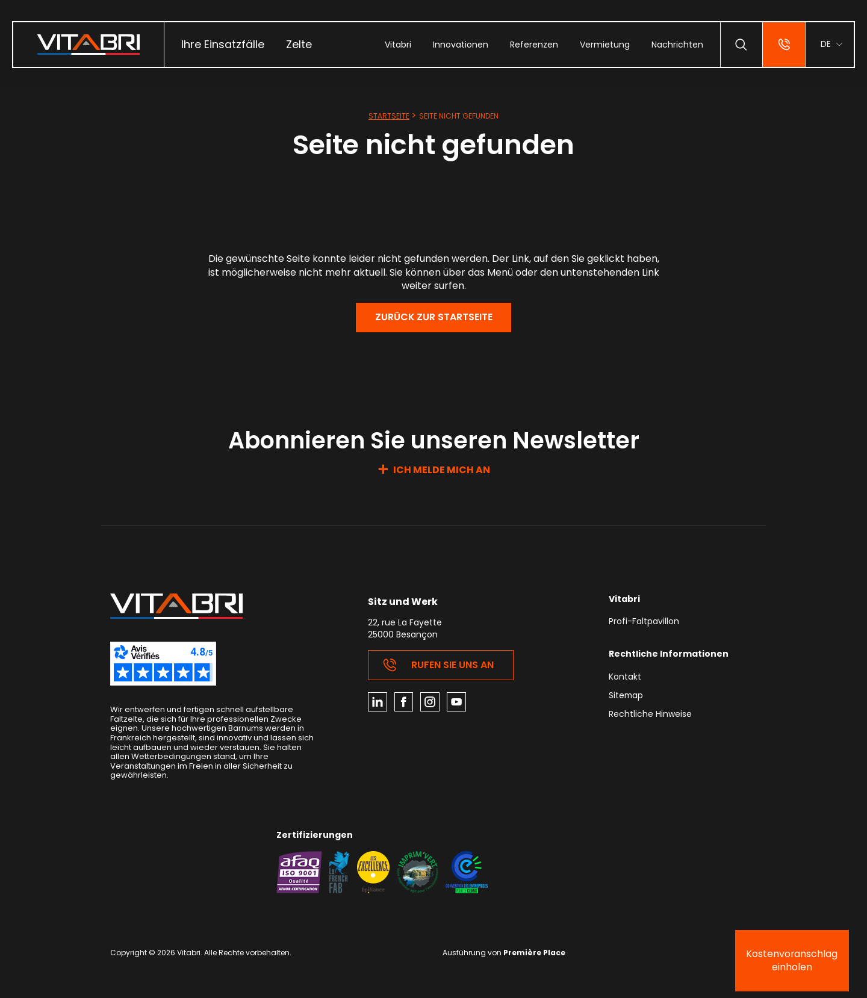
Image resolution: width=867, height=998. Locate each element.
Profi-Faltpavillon (644, 623)
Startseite (388, 116)
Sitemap (626, 697)
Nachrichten (677, 45)
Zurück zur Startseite (433, 317)
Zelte (299, 44)
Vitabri (397, 45)
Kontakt (625, 678)
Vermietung (604, 45)
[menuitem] (222, 44)
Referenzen (533, 45)
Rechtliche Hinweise (650, 716)
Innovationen (460, 45)
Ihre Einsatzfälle (222, 44)
